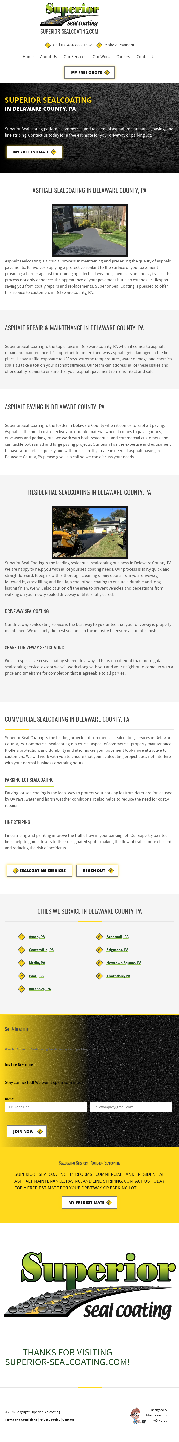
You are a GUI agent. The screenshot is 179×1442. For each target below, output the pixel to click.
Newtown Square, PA (123, 965)
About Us (48, 57)
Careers (123, 57)
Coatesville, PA (41, 952)
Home (28, 57)
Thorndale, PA (118, 978)
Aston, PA (37, 939)
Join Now (23, 1134)
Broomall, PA (117, 939)
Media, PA (37, 965)
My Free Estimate (31, 153)
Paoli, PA (36, 978)
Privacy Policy (49, 1423)
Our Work (101, 57)
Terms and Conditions (21, 1423)
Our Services (75, 57)
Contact (68, 1423)
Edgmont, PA (117, 952)
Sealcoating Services (43, 872)
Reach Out (95, 872)
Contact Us (147, 57)
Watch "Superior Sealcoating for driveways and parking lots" (50, 1051)
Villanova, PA (40, 991)
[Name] (46, 1109)
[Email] (131, 1109)
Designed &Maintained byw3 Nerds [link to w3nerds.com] (156, 1418)
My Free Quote (86, 73)
